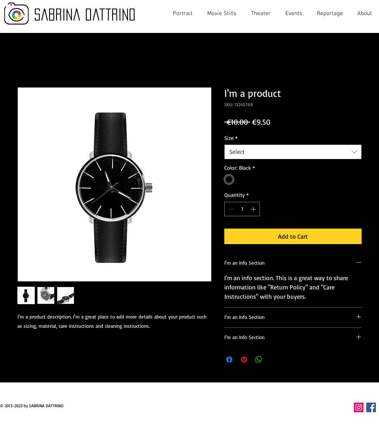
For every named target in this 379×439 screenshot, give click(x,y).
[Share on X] (273, 359)
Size (230, 137)
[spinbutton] (242, 209)
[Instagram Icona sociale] (359, 407)
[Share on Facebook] (229, 359)
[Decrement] (230, 209)
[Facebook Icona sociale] (371, 407)
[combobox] (293, 152)
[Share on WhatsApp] (258, 359)
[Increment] (254, 209)
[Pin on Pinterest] (244, 359)
